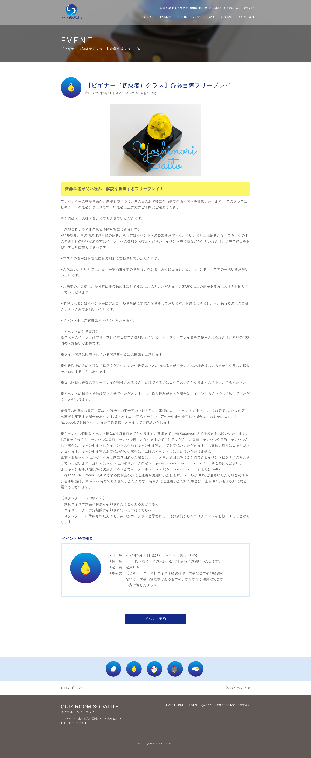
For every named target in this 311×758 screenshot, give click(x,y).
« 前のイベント (73, 687)
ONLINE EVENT (189, 17)
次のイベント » (238, 687)
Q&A (211, 17)
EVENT (165, 17)
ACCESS (227, 17)
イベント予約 (155, 619)
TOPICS (148, 17)
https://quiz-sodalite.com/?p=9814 (180, 463)
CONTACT (247, 17)
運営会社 (245, 705)
